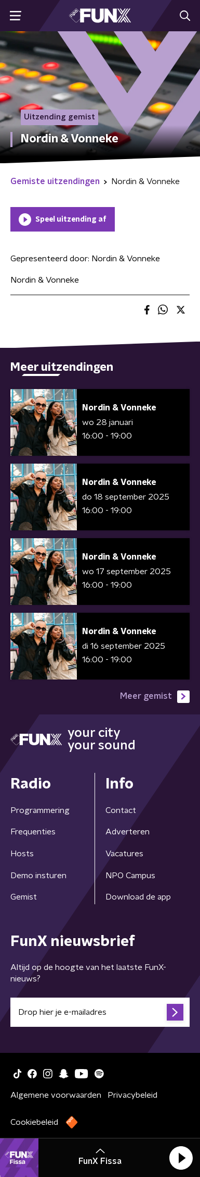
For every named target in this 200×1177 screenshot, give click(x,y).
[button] (180, 1157)
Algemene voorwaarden (55, 1095)
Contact (120, 810)
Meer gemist (155, 696)
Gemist (23, 897)
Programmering (40, 810)
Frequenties (33, 832)
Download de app (138, 897)
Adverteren (127, 832)
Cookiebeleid (34, 1122)
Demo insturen (38, 875)
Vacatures (124, 854)
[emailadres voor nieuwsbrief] (100, 1012)
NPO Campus (130, 875)
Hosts (22, 854)
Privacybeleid (132, 1095)
